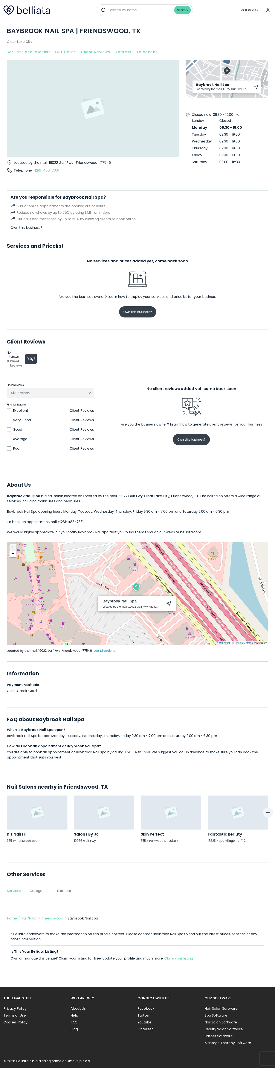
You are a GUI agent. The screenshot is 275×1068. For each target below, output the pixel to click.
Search (182, 10)
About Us (78, 1008)
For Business (249, 10)
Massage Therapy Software (228, 1042)
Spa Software (216, 1015)
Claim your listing (178, 958)
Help (74, 1015)
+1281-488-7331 (46, 170)
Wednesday (202, 141)
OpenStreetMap (244, 643)
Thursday (200, 148)
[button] (136, 587)
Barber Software (219, 1036)
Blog (74, 1029)
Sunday (198, 120)
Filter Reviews (15, 385)
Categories (39, 890)
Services (14, 890)
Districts (64, 890)
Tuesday (199, 134)
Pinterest (145, 1029)
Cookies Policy (15, 1022)
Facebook (146, 1008)
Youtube (144, 1022)
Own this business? (26, 227)
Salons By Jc (86, 834)
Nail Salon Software (221, 1022)
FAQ (74, 1022)
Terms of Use (14, 1015)
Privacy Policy (15, 1008)
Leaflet (224, 643)
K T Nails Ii (16, 834)
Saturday (199, 161)
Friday (197, 155)
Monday (199, 127)
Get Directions (104, 651)
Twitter (144, 1015)
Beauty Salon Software (224, 1029)
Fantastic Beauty (225, 834)
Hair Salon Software (221, 1008)
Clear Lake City (19, 41)
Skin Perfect (152, 834)
